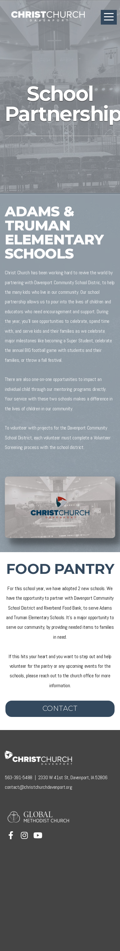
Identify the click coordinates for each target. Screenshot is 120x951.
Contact (60, 708)
